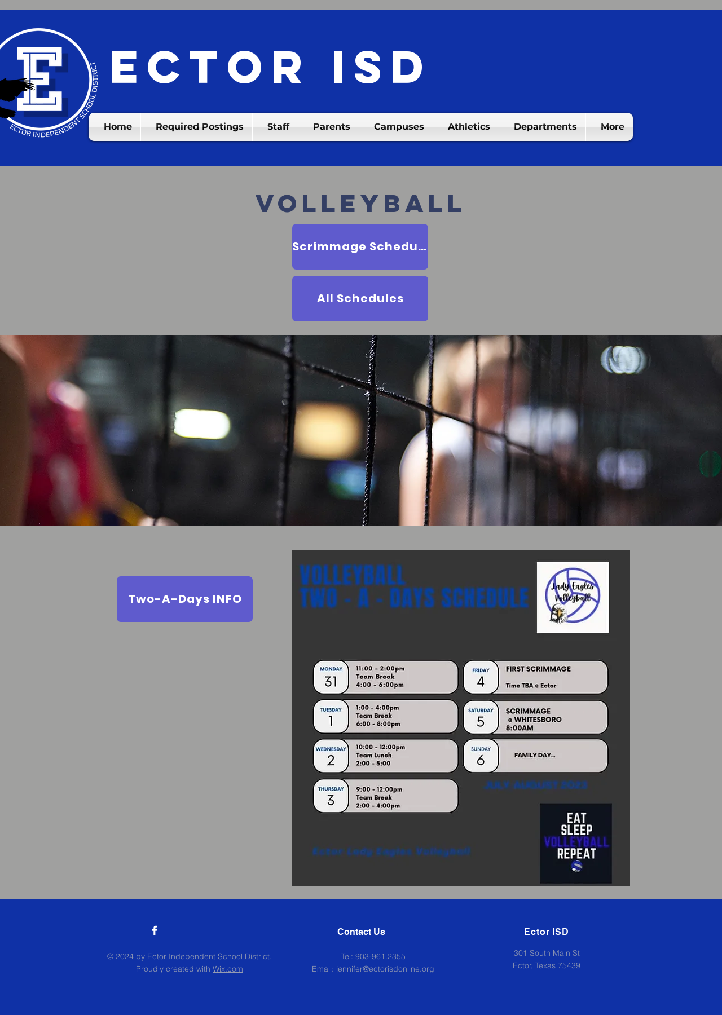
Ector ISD (271, 66)
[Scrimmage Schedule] (360, 247)
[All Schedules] (360, 298)
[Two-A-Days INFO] (185, 599)
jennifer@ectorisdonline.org (385, 969)
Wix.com (228, 969)
